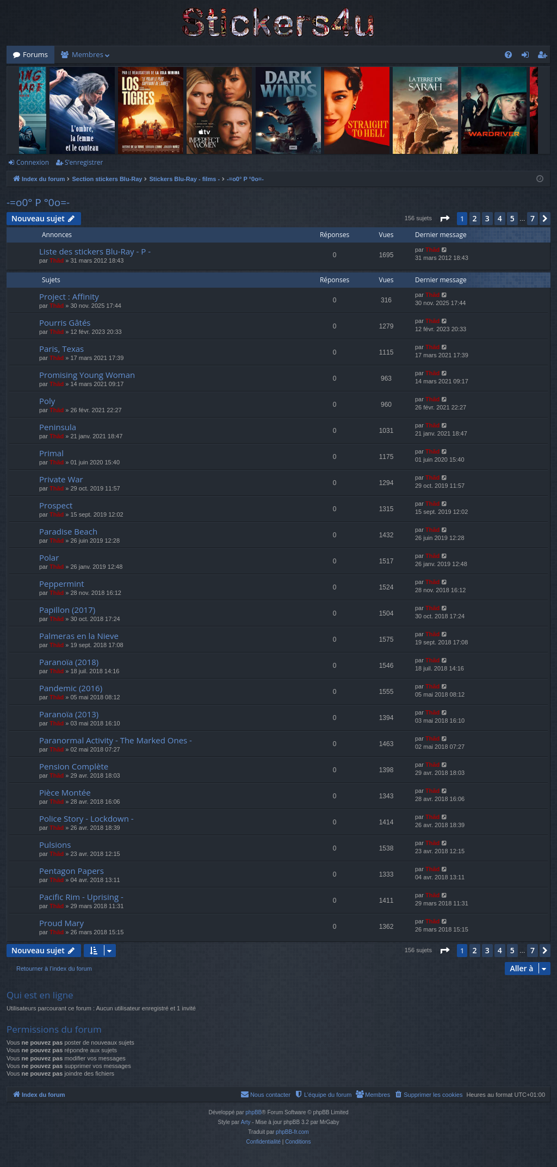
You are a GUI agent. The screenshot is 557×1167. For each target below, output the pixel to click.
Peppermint (61, 583)
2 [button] (475, 218)
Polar (49, 557)
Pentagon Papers (71, 870)
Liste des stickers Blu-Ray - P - (95, 251)
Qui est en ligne (40, 995)
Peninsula (57, 426)
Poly (47, 400)
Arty (246, 1122)
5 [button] (512, 218)
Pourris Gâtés (65, 322)
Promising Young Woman (87, 374)
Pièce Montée (65, 792)
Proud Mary (61, 922)
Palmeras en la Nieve (79, 635)
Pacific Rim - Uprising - (81, 896)
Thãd (56, 260)
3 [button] (487, 218)
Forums (35, 54)
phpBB (253, 1112)
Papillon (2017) (67, 609)
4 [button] (500, 218)
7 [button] (532, 218)
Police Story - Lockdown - (86, 818)
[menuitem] (508, 55)
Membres (87, 54)
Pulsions (55, 844)
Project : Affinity (69, 296)
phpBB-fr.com (292, 1132)
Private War (61, 479)
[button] (444, 218)
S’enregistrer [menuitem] (544, 56)
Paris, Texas (61, 348)
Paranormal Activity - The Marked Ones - (115, 740)
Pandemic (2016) (70, 687)
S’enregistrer (84, 162)
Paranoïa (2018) (68, 661)
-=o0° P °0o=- (38, 202)
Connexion (32, 162)
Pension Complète (73, 766)
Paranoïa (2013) (68, 714)
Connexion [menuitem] (528, 56)
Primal (51, 453)
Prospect (55, 505)
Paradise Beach (68, 531)
